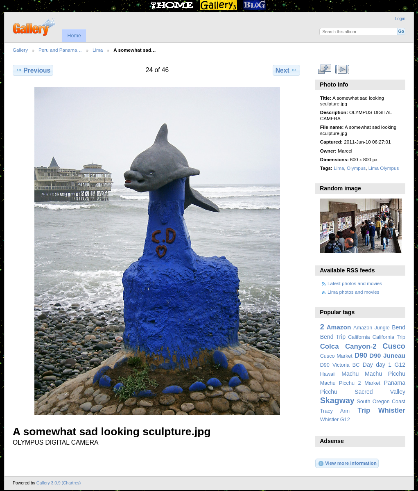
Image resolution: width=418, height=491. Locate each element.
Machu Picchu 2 (340, 383)
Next (286, 70)
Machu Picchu (385, 373)
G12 (399, 364)
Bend (398, 327)
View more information (347, 463)
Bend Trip (333, 336)
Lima (98, 50)
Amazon (338, 327)
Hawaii (328, 374)
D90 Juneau (387, 355)
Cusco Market (336, 356)
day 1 (383, 364)
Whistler (391, 410)
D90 (361, 355)
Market (372, 383)
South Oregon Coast (381, 401)
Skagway (337, 400)
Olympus (356, 168)
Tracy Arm (335, 411)
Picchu (328, 391)
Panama (394, 382)
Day (368, 364)
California (359, 337)
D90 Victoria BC (340, 365)
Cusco (393, 346)
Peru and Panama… (60, 50)
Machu (350, 373)
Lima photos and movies (354, 292)
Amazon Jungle (371, 328)
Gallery (20, 50)
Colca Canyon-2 (348, 346)
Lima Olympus (383, 168)
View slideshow (342, 69)
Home (74, 36)
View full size (324, 69)
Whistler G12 (335, 419)
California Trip (389, 337)
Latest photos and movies (355, 283)
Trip (363, 410)
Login (400, 18)
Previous (33, 70)
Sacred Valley (380, 391)
